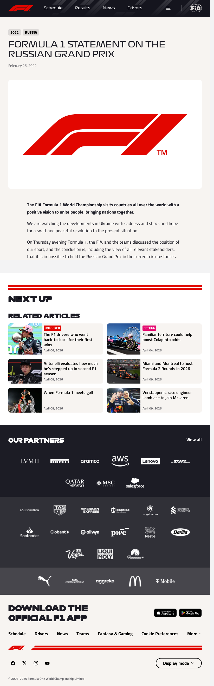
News (109, 8)
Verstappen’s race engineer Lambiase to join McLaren (167, 395)
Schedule (53, 8)
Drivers (134, 8)
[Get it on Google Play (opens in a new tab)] (190, 613)
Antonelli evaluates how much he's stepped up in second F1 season (71, 368)
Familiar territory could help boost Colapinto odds (167, 337)
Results (82, 8)
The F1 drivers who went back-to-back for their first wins (68, 339)
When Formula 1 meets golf (68, 392)
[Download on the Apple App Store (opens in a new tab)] (165, 613)
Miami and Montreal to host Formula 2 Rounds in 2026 (167, 366)
